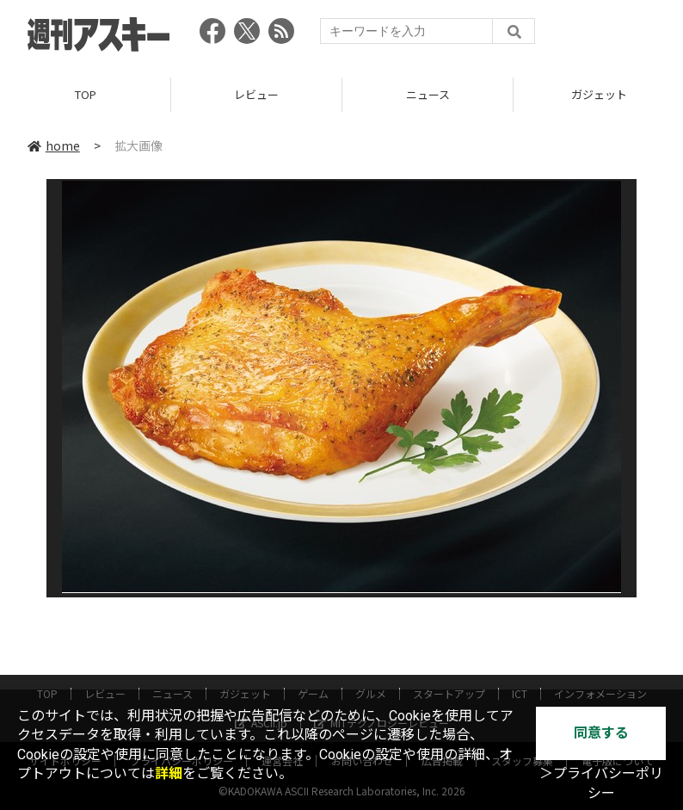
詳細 (168, 773)
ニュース (428, 94)
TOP (85, 94)
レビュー (256, 94)
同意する (601, 733)
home (54, 145)
